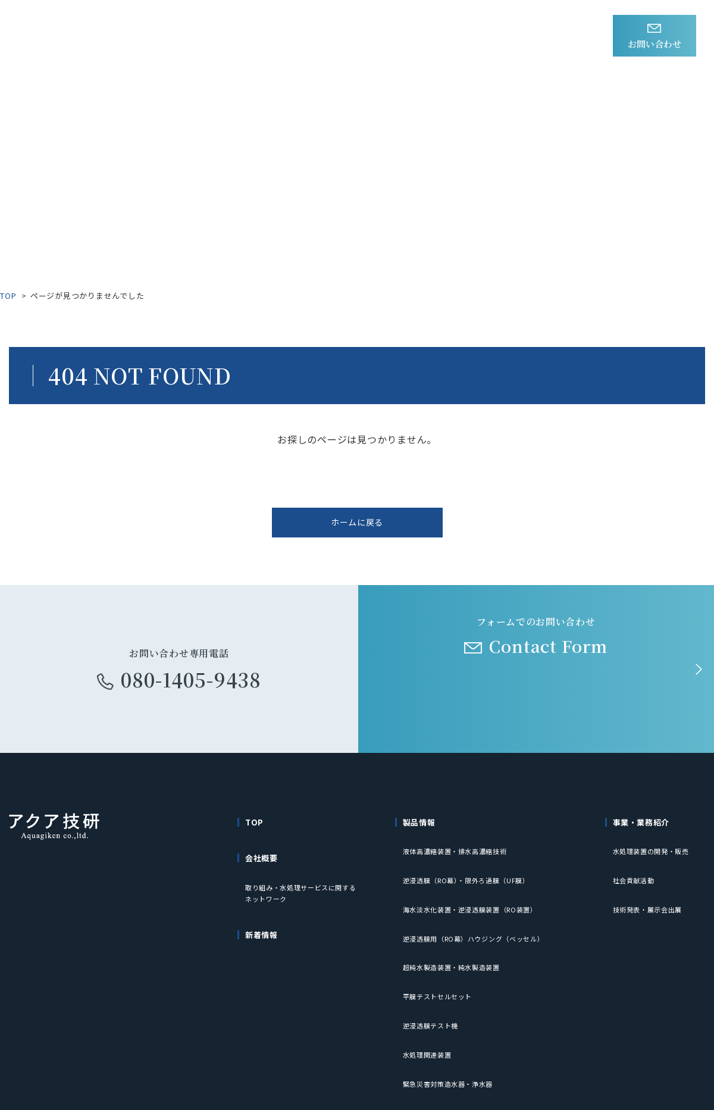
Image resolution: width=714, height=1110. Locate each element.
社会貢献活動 (636, 868)
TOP (8, 295)
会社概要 (450, 36)
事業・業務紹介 (370, 36)
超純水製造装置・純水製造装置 (456, 922)
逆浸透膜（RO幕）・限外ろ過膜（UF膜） (472, 868)
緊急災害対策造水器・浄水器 (452, 994)
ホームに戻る (357, 528)
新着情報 (226, 36)
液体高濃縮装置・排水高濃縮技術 (459, 850)
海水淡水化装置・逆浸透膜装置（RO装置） (476, 886)
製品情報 (291, 36)
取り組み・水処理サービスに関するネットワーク (306, 884)
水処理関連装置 (429, 976)
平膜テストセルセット (441, 940)
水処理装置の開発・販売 (654, 850)
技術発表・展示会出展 (651, 886)
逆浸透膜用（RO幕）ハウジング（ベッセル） (480, 904)
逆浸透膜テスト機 (433, 958)
